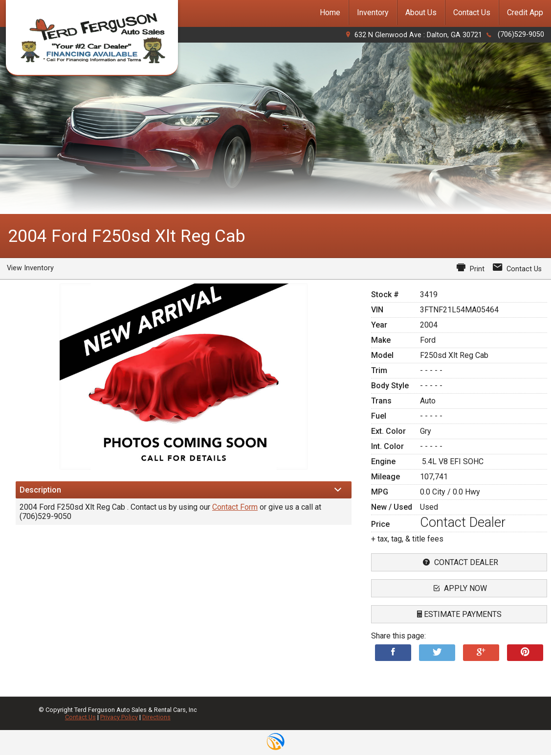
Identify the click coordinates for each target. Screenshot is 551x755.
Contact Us (80, 717)
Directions (156, 717)
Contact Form (235, 507)
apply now (459, 588)
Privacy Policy (119, 717)
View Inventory (30, 268)
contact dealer (459, 562)
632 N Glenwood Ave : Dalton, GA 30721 (418, 35)
